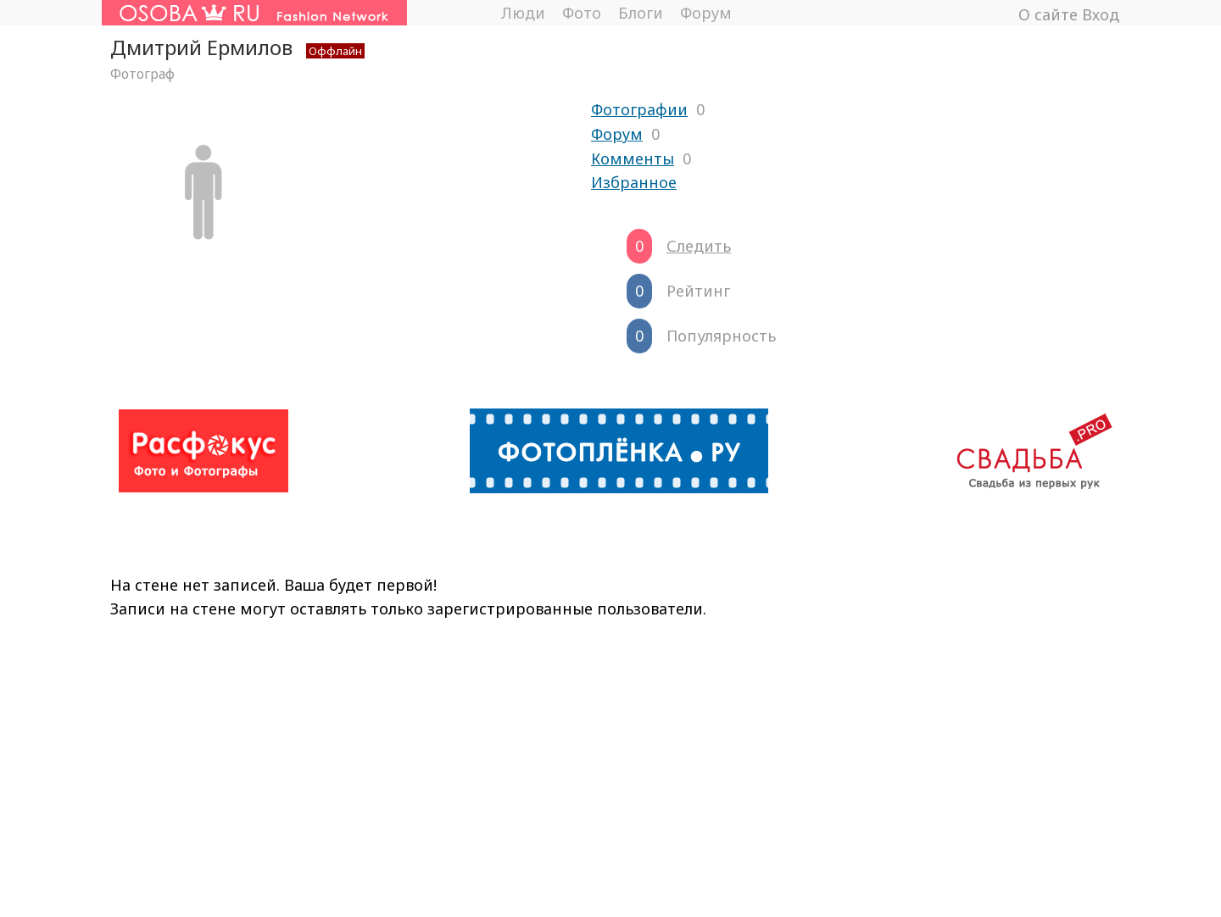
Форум (706, 13)
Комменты (632, 158)
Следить (698, 246)
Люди (522, 13)
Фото (581, 13)
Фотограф (142, 73)
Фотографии (639, 109)
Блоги (640, 13)
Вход (1100, 14)
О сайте (1048, 14)
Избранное (634, 182)
